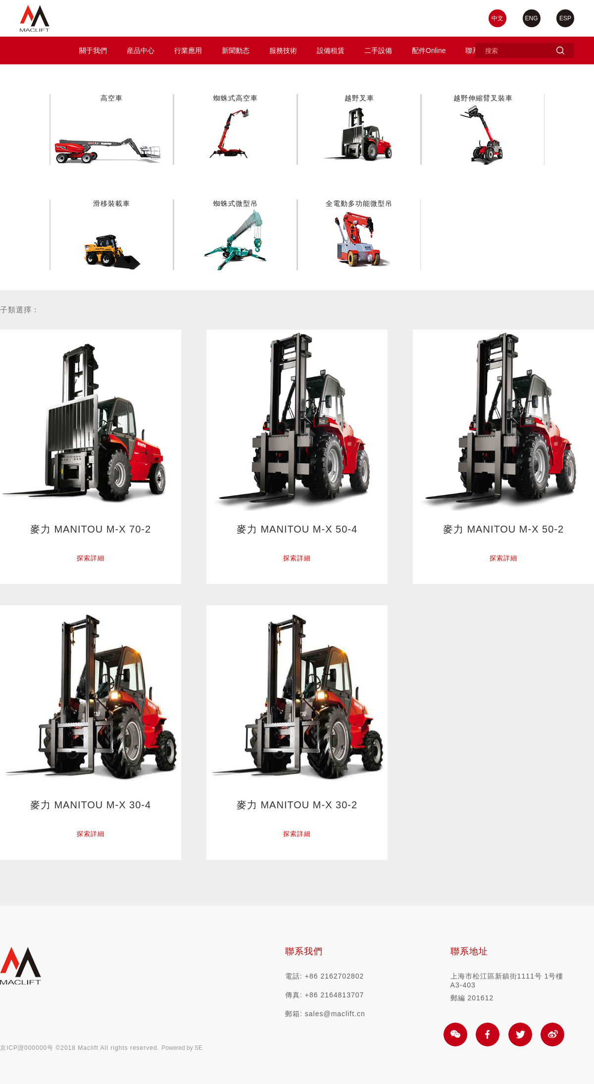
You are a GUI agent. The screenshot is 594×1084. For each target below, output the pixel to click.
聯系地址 (469, 951)
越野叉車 (359, 98)
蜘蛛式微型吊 (235, 203)
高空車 (111, 98)
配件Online (429, 50)
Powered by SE (181, 1047)
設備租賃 (331, 50)
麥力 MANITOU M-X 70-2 (90, 529)
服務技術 (283, 50)
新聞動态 (235, 50)
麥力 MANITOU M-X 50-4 (297, 529)
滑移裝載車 (111, 203)
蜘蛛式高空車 (235, 98)
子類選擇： (20, 309)
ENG (531, 18)
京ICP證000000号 (26, 1047)
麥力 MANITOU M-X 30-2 (297, 804)
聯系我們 (304, 951)
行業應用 (188, 50)
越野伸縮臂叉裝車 (483, 98)
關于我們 (93, 50)
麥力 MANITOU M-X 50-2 (503, 529)
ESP (565, 18)
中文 (497, 18)
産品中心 (140, 50)
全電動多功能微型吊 (359, 203)
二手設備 (378, 50)
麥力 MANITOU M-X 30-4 (90, 804)
